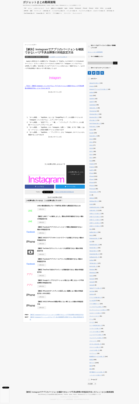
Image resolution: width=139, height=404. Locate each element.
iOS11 (101, 8)
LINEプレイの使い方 (95, 220)
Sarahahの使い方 (94, 244)
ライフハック (37, 10)
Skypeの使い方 (93, 251)
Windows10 (78, 8)
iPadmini (91, 167)
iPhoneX (91, 8)
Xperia (91, 275)
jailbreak (26, 10)
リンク (47, 8)
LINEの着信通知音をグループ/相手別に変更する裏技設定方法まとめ (59, 205)
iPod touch (92, 188)
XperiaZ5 (91, 282)
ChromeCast (92, 111)
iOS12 (91, 145)
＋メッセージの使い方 (95, 375)
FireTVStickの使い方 (29, 13)
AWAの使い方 (93, 108)
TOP (25, 8)
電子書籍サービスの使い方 (96, 372)
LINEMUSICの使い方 (95, 207)
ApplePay (92, 98)
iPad (90, 160)
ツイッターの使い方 (72, 10)
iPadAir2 (91, 164)
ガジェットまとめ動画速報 (39, 2)
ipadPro (91, 170)
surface (91, 260)
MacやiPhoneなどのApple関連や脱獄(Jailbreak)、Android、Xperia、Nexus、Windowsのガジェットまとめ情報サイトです (69, 394)
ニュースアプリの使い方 (96, 334)
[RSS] (102, 73)
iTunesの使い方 (40, 13)
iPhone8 (85, 8)
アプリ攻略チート (57, 13)
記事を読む (41, 209)
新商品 (91, 359)
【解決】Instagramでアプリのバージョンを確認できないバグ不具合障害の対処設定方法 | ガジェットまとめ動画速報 (69, 392)
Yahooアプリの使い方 (95, 288)
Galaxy (91, 129)
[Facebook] (89, 73)
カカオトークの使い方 (99, 10)
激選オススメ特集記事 (57, 8)
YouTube (91, 291)
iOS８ (91, 154)
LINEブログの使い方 (95, 216)
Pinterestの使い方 (94, 238)
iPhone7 (91, 179)
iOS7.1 (91, 151)
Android (71, 8)
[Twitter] (93, 73)
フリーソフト (67, 13)
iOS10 (96, 8)
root (90, 241)
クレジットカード (77, 13)
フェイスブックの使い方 (85, 10)
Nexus (91, 235)
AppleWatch (92, 105)
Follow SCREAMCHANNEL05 (64, 192)
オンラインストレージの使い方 (98, 310)
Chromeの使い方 (94, 114)
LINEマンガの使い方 (95, 223)
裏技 (90, 369)
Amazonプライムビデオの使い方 (98, 89)
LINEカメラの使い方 (95, 213)
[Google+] (98, 73)
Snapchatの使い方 (94, 254)
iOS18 (91, 148)
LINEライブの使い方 (95, 226)
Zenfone (91, 294)
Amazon (91, 86)
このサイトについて (39, 8)
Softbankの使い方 (94, 257)
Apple (65, 8)
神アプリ (48, 13)
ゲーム (91, 319)
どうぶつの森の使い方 (95, 297)
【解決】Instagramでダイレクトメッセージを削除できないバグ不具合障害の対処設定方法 (57, 314)
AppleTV (91, 101)
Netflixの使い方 (93, 232)
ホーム (30, 8)
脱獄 (31, 10)
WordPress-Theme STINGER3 (69, 397)
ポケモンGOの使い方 (95, 344)
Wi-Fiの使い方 (110, 10)
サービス (91, 322)
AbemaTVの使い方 (94, 83)
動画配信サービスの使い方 (96, 356)
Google (91, 133)
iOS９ (91, 157)
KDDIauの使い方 (94, 201)
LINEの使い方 (46, 10)
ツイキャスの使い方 (95, 328)
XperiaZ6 (91, 285)
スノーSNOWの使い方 (95, 325)
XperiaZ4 (91, 279)
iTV (90, 195)
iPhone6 (91, 176)
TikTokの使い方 (93, 263)
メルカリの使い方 (94, 350)
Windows (91, 269)
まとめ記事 (108, 8)
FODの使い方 (93, 126)
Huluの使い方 (93, 136)
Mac (90, 229)
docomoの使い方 (94, 117)
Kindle (91, 204)
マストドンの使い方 (95, 347)
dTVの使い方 (93, 120)
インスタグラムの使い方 (58, 10)
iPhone (91, 173)
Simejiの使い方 (93, 247)
